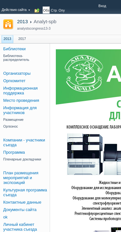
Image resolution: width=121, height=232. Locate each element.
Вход (102, 6)
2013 (22, 21)
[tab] (46, 7)
